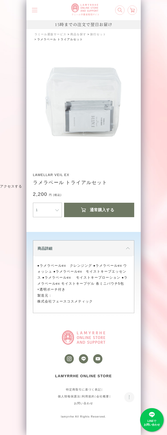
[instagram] (69, 358)
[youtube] (97, 358)
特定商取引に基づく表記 (83, 389)
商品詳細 (84, 248)
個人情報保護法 (69, 396)
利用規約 (88, 396)
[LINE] (83, 358)
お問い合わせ (83, 403)
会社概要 (102, 396)
